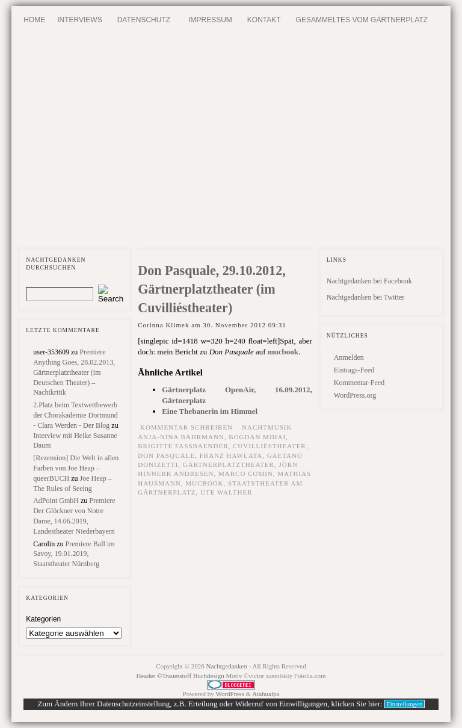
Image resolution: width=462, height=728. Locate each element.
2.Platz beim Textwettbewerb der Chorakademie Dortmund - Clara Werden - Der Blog (75, 415)
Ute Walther (226, 492)
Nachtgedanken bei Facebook (369, 281)
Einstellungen (404, 704)
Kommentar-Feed (359, 382)
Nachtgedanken (226, 666)
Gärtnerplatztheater (228, 464)
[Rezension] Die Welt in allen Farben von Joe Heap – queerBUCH (76, 468)
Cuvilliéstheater (269, 445)
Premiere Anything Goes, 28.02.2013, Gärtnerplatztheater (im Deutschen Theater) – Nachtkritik (74, 372)
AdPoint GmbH (56, 500)
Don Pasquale (166, 455)
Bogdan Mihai (257, 436)
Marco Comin (245, 473)
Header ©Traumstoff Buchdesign (181, 675)
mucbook (283, 351)
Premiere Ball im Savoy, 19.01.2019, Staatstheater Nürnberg (73, 554)
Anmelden (349, 357)
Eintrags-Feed (354, 370)
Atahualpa (265, 693)
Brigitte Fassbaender (183, 445)
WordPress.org (355, 395)
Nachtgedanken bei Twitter (366, 297)
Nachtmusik (267, 427)
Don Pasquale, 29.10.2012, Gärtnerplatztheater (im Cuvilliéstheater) (212, 289)
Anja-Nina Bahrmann (181, 436)
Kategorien (43, 619)
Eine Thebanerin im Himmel (209, 411)
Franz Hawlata (231, 455)
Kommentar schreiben (186, 427)
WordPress (229, 693)
